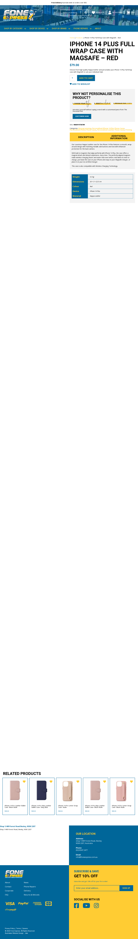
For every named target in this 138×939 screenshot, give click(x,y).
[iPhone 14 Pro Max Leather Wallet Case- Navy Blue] (42, 789)
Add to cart (86, 77)
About (98, 28)
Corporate (9, 890)
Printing (128, 129)
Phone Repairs (81, 28)
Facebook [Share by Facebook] (76, 905)
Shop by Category (13, 28)
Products (79, 37)
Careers (25, 928)
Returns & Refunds (31, 894)
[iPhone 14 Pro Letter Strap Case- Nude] (68, 789)
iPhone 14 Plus (95, 191)
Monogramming (84, 128)
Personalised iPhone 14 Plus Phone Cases (108, 128)
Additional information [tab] (118, 136)
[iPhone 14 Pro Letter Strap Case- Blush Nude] (122, 789)
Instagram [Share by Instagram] (96, 905)
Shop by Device (37, 28)
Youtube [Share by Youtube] (86, 905)
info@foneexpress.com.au (87, 856)
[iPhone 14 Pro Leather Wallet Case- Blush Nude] (15, 789)
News (26, 882)
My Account (115, 12)
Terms (18, 928)
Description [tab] (86, 136)
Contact (8, 886)
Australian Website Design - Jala (16, 933)
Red (91, 186)
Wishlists (98, 12)
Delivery (27, 890)
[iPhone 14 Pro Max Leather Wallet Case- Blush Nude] (95, 789)
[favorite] (24, 781)
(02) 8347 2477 (82, 850)
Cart (131, 12)
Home (72, 37)
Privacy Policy (10, 928)
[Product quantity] (72, 77)
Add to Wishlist (81, 84)
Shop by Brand (59, 28)
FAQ (6, 894)
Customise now (82, 116)
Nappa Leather (95, 195)
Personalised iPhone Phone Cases (83, 129)
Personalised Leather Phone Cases (111, 129)
